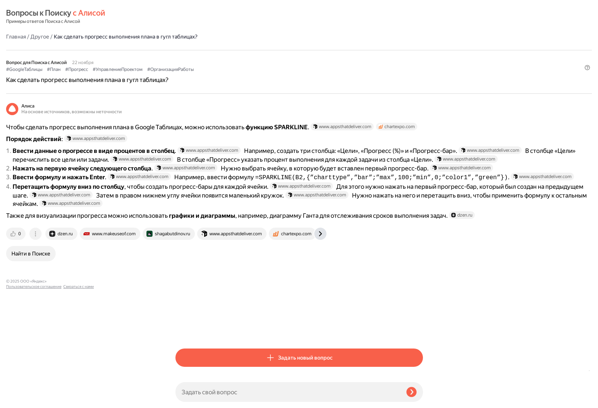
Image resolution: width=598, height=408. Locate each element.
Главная (185, 17)
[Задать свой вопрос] (287, 392)
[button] (418, 62)
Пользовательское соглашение (33, 394)
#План (223, 50)
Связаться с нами (21, 399)
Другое (209, 17)
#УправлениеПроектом (287, 50)
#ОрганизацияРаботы (340, 50)
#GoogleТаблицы (193, 50)
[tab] (185, 329)
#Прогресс (246, 50)
